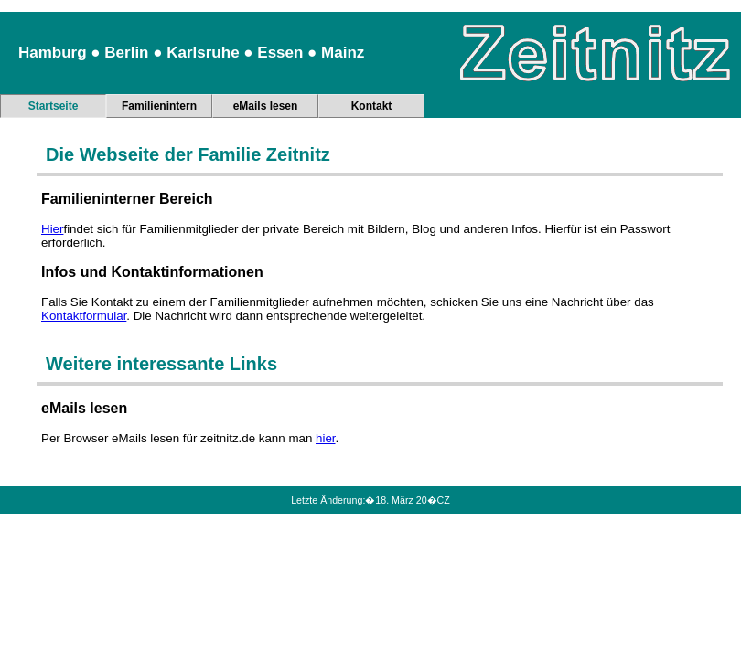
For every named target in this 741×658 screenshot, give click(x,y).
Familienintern (159, 106)
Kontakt (371, 106)
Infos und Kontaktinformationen (152, 272)
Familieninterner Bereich (127, 199)
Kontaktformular (83, 316)
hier (326, 438)
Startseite (53, 106)
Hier (52, 229)
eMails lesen (265, 106)
